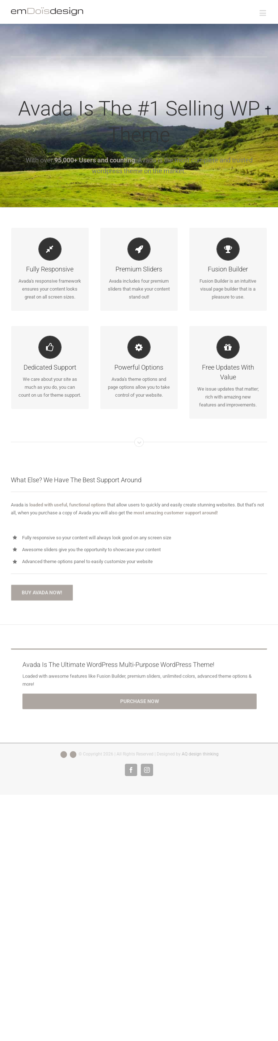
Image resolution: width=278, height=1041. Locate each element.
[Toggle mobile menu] (263, 13)
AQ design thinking (200, 754)
